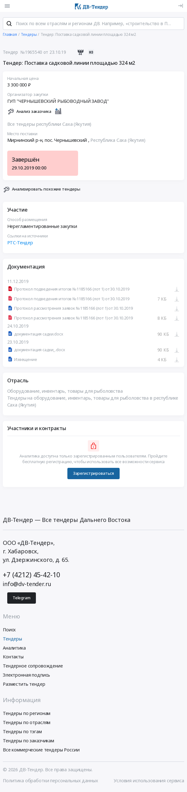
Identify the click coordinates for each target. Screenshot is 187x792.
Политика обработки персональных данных (50, 781)
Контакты (13, 658)
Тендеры (12, 640)
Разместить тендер (24, 685)
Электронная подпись (26, 676)
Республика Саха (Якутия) (117, 142)
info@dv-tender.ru (27, 585)
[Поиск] (9, 25)
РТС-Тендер (20, 244)
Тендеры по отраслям (26, 724)
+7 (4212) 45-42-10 (31, 575)
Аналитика (14, 649)
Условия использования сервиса (149, 781)
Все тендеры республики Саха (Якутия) (49, 125)
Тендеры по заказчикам (28, 742)
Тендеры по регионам (26, 714)
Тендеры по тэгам (22, 733)
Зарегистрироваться (93, 474)
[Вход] (180, 5)
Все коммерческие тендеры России (41, 751)
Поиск (9, 631)
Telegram (22, 598)
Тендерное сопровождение (33, 667)
